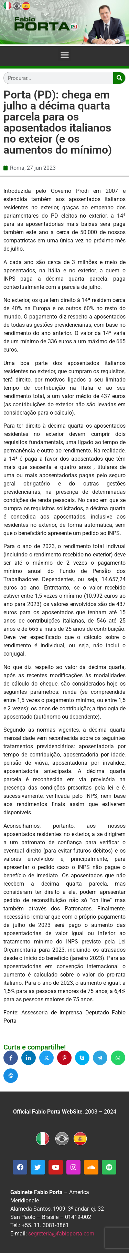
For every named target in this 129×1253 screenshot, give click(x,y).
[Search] (119, 78)
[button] (64, 54)
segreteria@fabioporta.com (61, 1233)
